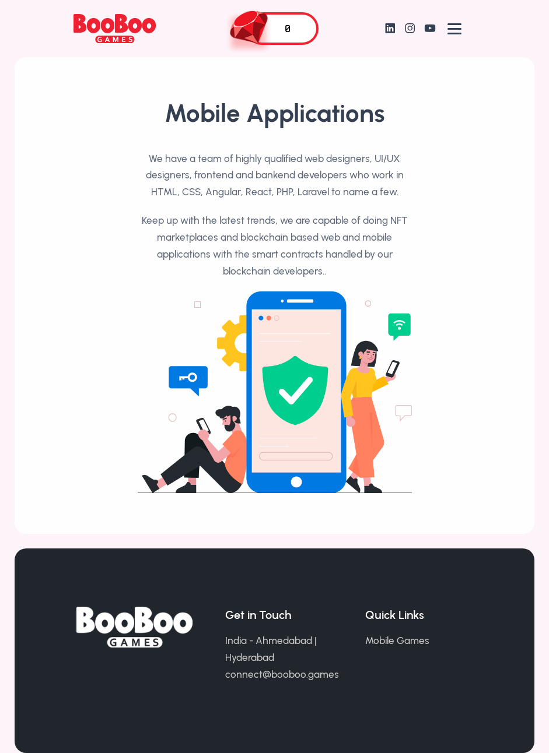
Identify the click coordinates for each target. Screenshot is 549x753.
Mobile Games (397, 640)
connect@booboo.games (282, 674)
